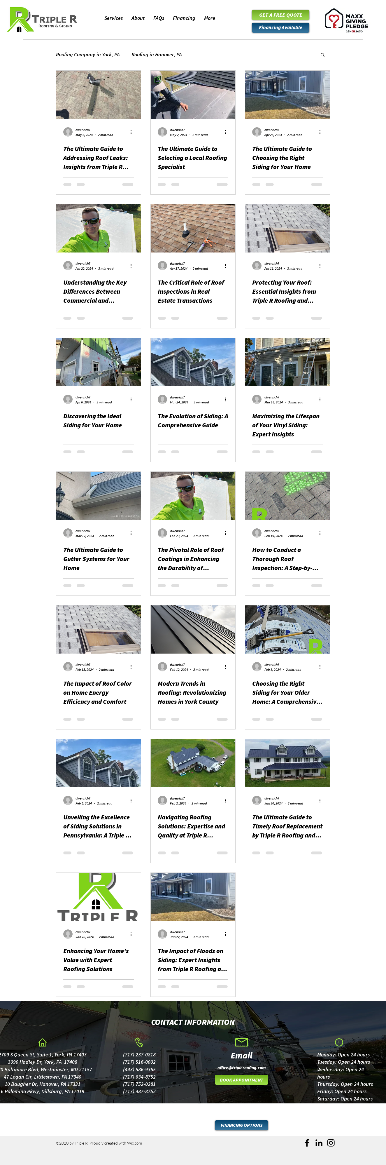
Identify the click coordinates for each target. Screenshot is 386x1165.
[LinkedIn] (319, 1143)
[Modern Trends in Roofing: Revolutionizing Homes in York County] (193, 629)
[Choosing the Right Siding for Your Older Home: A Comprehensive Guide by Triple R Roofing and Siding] (287, 629)
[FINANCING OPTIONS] (241, 1125)
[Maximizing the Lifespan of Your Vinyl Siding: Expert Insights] (287, 362)
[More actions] (132, 131)
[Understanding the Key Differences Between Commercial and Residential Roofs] (98, 228)
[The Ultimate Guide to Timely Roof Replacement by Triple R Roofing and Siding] (287, 763)
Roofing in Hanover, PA (156, 54)
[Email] (241, 1055)
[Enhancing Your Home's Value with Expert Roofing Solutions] (98, 897)
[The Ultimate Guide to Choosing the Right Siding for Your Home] (287, 95)
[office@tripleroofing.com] (241, 1067)
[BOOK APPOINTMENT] (241, 1080)
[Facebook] (307, 1143)
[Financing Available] (280, 28)
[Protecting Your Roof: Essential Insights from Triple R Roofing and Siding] (287, 228)
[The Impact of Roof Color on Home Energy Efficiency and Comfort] (98, 629)
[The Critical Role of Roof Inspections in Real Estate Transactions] (193, 228)
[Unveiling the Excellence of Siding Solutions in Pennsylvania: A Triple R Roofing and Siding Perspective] (98, 763)
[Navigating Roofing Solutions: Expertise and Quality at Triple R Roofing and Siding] (193, 763)
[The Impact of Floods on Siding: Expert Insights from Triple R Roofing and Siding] (193, 897)
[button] (322, 55)
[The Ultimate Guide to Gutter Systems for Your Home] (98, 496)
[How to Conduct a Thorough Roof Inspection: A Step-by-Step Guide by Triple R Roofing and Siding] (287, 496)
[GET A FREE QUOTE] (280, 15)
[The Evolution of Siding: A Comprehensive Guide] (193, 362)
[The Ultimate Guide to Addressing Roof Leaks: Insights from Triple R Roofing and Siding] (98, 95)
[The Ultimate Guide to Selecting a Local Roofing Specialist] (193, 95)
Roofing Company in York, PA (88, 54)
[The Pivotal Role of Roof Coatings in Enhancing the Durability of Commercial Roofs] (193, 496)
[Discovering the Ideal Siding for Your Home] (98, 362)
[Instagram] (331, 1143)
